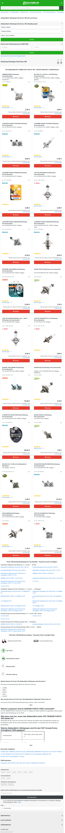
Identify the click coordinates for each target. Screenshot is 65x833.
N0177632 (19, 760)
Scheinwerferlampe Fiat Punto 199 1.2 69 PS (13, 570)
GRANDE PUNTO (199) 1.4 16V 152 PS (11, 578)
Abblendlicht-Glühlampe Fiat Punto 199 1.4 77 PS (46, 570)
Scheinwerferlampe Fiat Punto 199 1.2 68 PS (45, 567)
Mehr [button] (19, 800)
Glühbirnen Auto (24, 12)
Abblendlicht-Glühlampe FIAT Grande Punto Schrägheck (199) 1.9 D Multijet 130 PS (45, 609)
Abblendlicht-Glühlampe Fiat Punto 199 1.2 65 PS (14, 567)
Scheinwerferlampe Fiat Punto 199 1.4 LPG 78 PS (46, 624)
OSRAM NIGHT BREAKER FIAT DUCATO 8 (37, 749)
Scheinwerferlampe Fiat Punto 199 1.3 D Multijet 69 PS (15, 592)
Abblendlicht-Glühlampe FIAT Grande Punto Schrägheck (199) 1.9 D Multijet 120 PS (13, 609)
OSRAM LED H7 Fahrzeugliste (32, 751)
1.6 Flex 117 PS (37, 616)
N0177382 (26, 760)
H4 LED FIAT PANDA (56, 749)
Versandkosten (26, 113)
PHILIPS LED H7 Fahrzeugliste (9, 754)
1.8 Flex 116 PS (5, 619)
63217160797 (12, 760)
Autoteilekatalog (14, 12)
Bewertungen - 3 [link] (39, 107)
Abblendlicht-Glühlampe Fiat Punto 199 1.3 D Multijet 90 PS (47, 601)
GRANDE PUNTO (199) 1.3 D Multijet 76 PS (13, 596)
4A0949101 (41, 760)
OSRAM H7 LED (9, 751)
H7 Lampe (21, 754)
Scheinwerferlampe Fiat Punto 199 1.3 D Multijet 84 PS (47, 597)
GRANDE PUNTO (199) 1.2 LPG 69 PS (11, 624)
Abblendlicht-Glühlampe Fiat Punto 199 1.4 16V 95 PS (48, 578)
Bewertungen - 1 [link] (38, 156)
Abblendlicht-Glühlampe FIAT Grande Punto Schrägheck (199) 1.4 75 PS (13, 574)
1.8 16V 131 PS (5, 586)
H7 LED (3, 751)
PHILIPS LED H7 (19, 751)
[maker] (32, 27)
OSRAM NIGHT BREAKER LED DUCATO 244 (13, 749)
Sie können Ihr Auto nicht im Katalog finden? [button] (13, 56)
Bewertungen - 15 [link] (7, 107)
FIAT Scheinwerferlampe (49, 12)
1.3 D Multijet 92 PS (6, 601)
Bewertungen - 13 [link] (7, 497)
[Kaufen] (16, 116)
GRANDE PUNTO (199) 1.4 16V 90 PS (43, 573)
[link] (61, 3)
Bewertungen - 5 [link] (39, 302)
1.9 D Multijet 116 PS (38, 606)
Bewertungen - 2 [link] (7, 156)
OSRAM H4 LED (46, 751)
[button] (61, 8)
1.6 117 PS (35, 581)
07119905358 (34, 760)
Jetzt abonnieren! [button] (32, 795)
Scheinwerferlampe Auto (36, 12)
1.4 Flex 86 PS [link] (5, 616)
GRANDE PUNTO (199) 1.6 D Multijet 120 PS (13, 606)
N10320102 (4, 760)
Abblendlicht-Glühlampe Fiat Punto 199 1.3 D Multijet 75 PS (47, 592)
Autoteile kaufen (5, 12)
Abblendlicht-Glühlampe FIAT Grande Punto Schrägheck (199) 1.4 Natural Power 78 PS (13, 630)
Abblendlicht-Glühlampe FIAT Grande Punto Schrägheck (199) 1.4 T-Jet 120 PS (13, 582)
